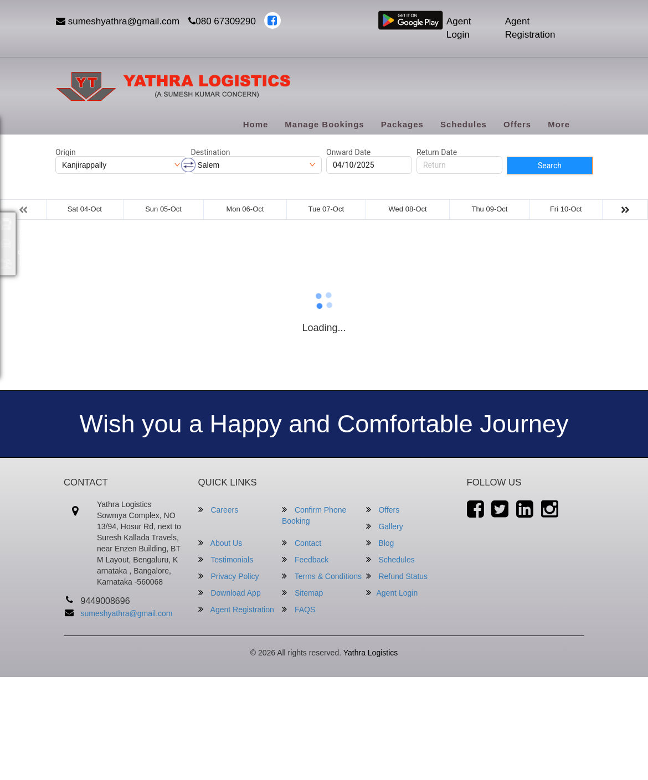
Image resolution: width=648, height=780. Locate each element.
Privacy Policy (228, 576)
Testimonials (226, 559)
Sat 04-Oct (85, 209)
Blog (380, 542)
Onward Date (348, 152)
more (559, 124)
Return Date (436, 152)
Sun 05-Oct (163, 209)
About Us (220, 542)
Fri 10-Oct (566, 209)
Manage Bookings (324, 124)
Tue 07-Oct (326, 209)
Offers (517, 124)
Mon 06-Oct (245, 209)
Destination (210, 152)
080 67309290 (222, 21)
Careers (218, 509)
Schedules (463, 124)
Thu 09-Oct (489, 209)
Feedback (305, 559)
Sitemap (302, 592)
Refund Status (397, 576)
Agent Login (458, 28)
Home (256, 124)
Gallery (384, 526)
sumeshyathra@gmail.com (117, 21)
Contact (301, 542)
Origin (65, 152)
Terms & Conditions (322, 576)
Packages (402, 124)
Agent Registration (530, 28)
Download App (229, 592)
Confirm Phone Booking (314, 515)
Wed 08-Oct (408, 209)
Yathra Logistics (370, 652)
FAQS (298, 609)
